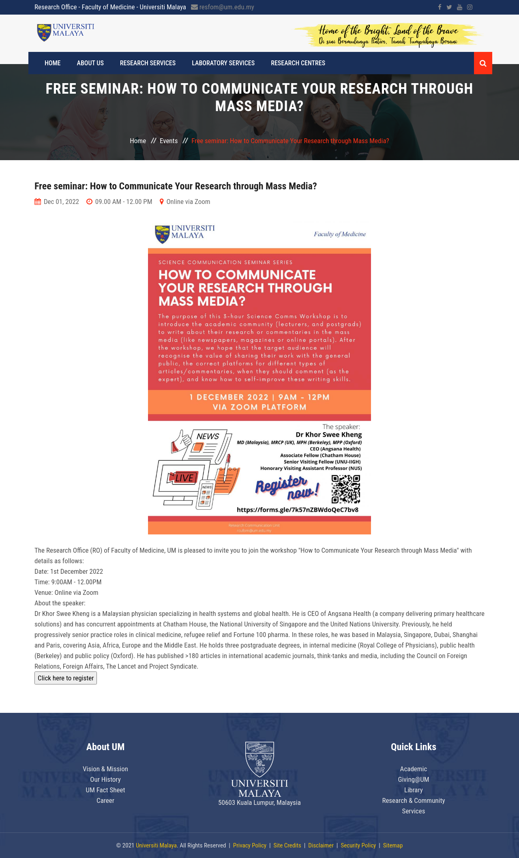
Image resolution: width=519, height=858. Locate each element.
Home (53, 63)
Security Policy (358, 845)
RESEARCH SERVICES (148, 63)
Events (169, 141)
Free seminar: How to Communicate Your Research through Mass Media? (175, 186)
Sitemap (393, 845)
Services (413, 811)
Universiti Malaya (156, 845)
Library (413, 790)
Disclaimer (321, 845)
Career (105, 800)
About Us (90, 63)
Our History (105, 779)
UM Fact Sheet (105, 790)
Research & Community (413, 800)
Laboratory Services (223, 63)
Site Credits (287, 845)
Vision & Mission (105, 769)
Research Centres (298, 63)
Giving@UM (413, 779)
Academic (413, 769)
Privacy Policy (249, 845)
